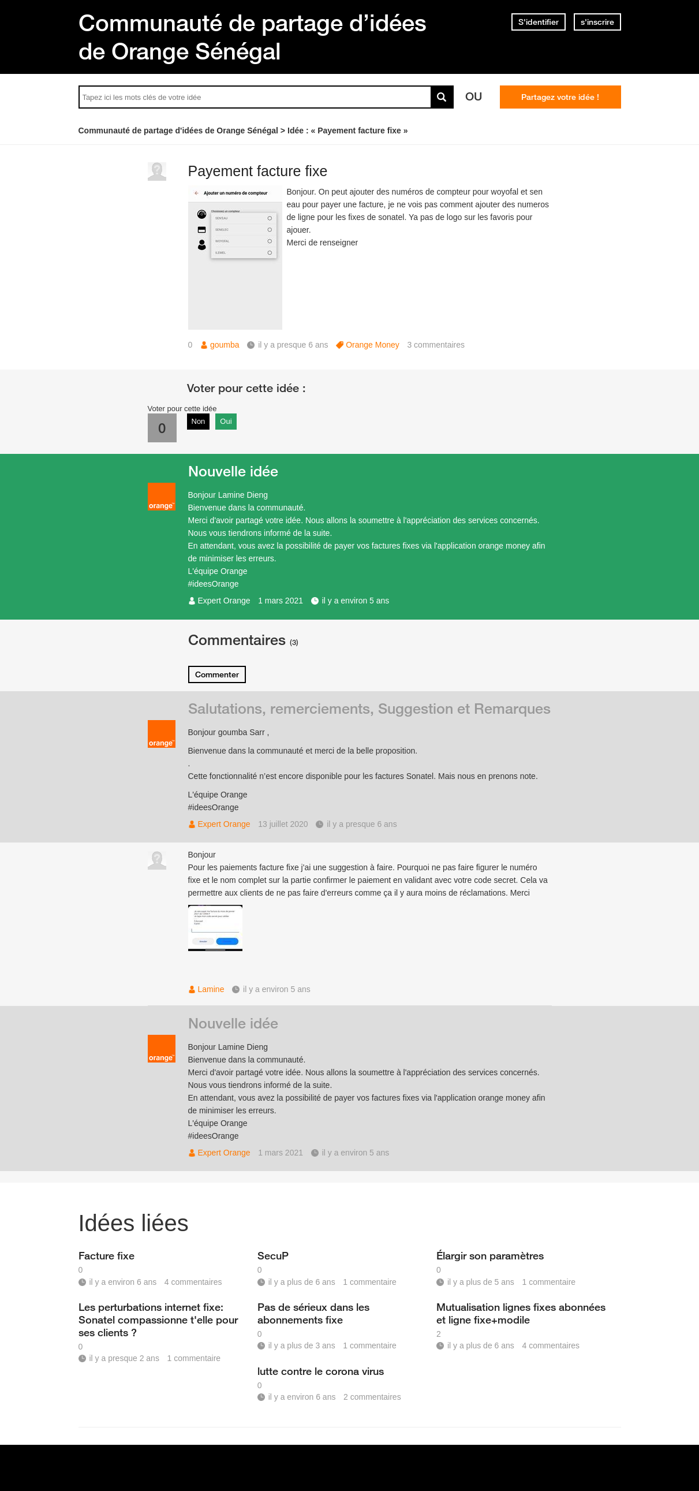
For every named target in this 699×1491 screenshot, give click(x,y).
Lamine (211, 989)
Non (198, 421)
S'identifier (538, 22)
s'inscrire (597, 22)
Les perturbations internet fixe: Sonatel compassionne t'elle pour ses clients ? (158, 1319)
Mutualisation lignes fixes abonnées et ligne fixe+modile (520, 1313)
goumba (225, 344)
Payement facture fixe (258, 171)
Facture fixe (106, 1255)
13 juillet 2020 (283, 824)
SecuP (273, 1255)
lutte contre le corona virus (320, 1371)
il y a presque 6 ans (362, 824)
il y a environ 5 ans (356, 600)
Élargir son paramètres (490, 1255)
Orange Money (372, 344)
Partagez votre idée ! (560, 97)
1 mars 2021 (280, 600)
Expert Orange (224, 600)
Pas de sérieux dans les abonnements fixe (313, 1313)
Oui (225, 421)
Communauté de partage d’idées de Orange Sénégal (253, 36)
